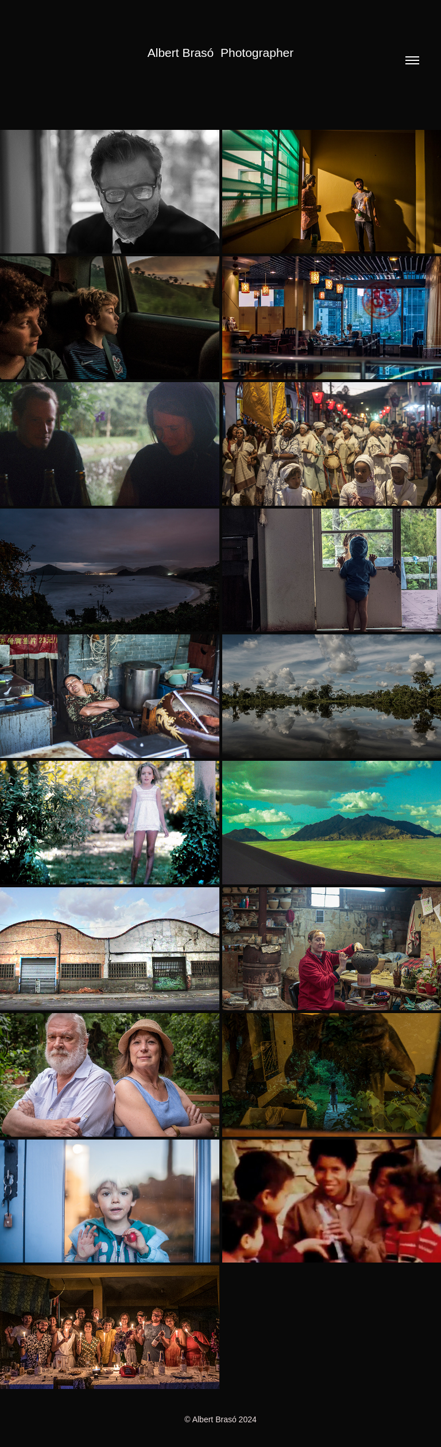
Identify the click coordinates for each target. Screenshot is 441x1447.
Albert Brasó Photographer (220, 52)
